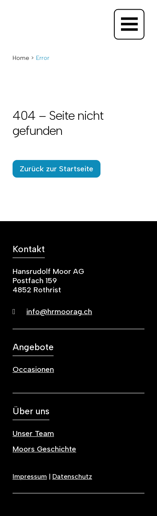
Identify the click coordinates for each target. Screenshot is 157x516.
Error (42, 58)
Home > (23, 58)
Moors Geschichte (44, 449)
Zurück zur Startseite (56, 168)
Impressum (30, 476)
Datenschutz (72, 476)
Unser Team (33, 433)
